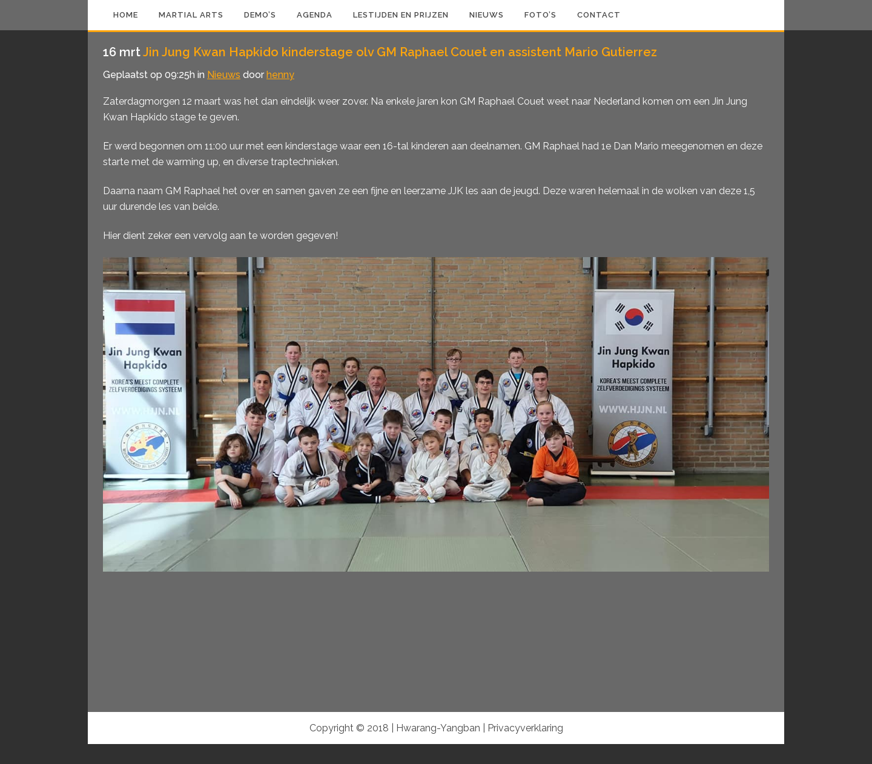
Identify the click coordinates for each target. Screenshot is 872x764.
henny (280, 74)
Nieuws (223, 74)
